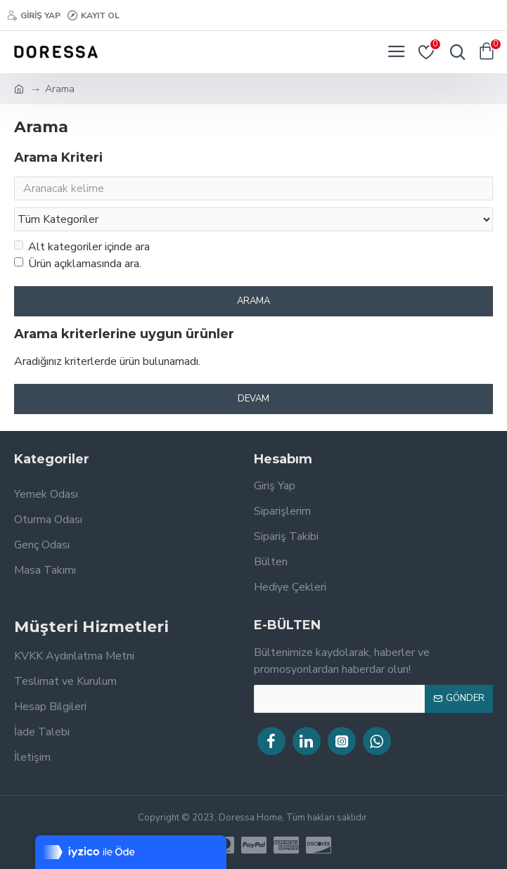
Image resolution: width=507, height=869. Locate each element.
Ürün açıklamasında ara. (77, 266)
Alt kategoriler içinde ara (82, 249)
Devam (253, 401)
